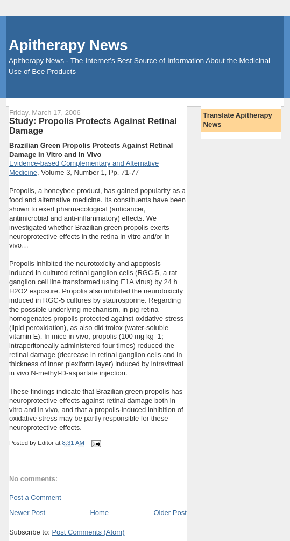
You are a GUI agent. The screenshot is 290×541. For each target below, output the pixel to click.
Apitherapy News (68, 45)
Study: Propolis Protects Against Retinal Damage (93, 125)
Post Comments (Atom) (88, 532)
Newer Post (27, 513)
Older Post (169, 513)
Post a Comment (35, 498)
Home (99, 513)
